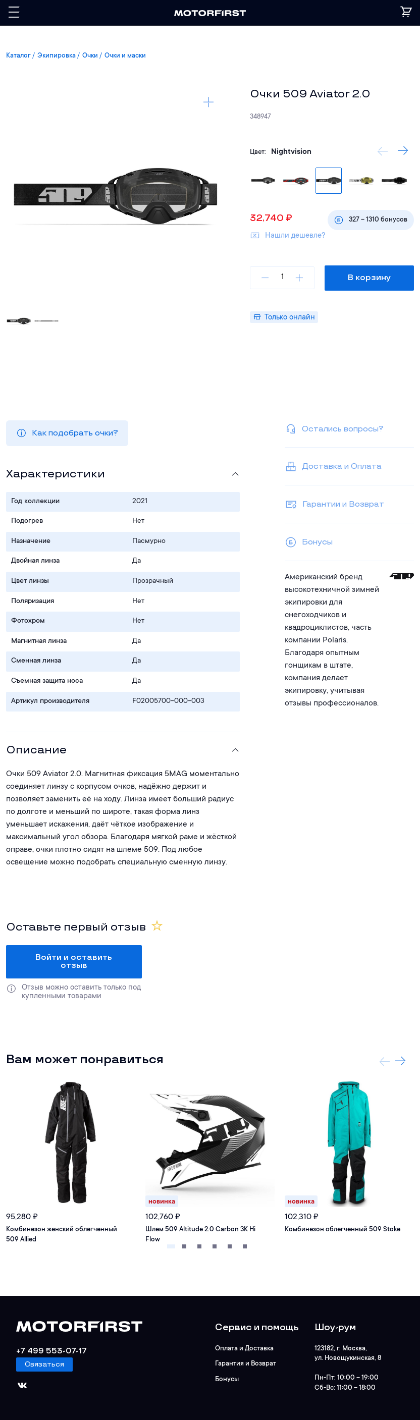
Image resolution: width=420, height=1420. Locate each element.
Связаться (44, 1364)
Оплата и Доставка (244, 1348)
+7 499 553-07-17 (51, 1351)
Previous (383, 151)
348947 (260, 117)
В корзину (369, 278)
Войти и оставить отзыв (73, 961)
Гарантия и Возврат (245, 1363)
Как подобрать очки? (67, 433)
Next (400, 1061)
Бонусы (227, 1378)
